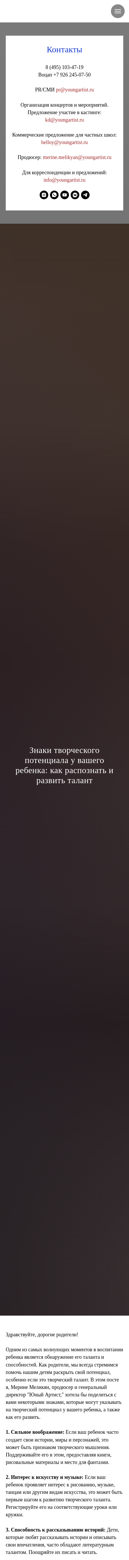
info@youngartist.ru (64, 180)
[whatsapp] (54, 195)
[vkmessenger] (75, 195)
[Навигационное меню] (118, 11)
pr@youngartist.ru (75, 90)
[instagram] (44, 195)
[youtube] (64, 195)
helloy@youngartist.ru (64, 142)
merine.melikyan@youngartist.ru (77, 157)
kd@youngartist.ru (64, 120)
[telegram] (85, 195)
